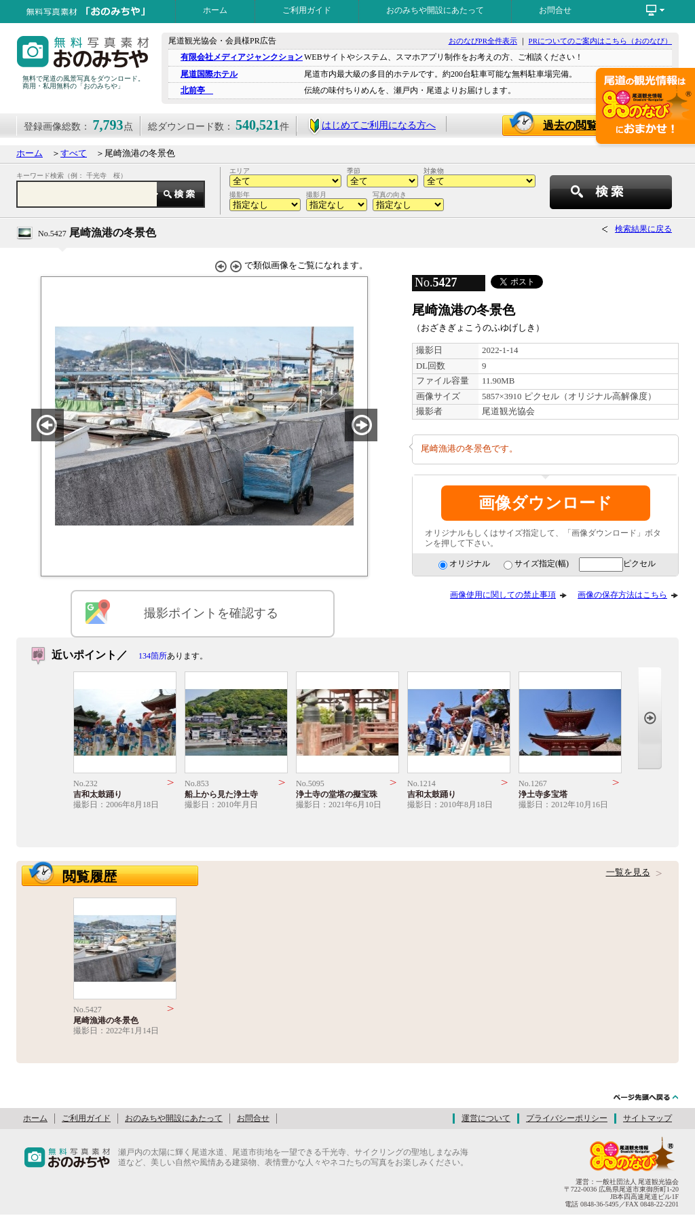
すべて (73, 153)
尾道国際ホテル (209, 74)
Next (650, 718)
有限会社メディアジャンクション (242, 57)
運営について (486, 1118)
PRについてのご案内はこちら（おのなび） (600, 41)
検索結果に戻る (643, 229)
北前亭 (197, 90)
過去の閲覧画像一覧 (598, 125)
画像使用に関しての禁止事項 (503, 594)
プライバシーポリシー (566, 1118)
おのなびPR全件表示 (483, 41)
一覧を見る (628, 872)
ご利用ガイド (306, 10)
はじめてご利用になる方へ (371, 125)
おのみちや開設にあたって (435, 10)
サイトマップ (647, 1118)
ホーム (215, 10)
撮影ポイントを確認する (211, 613)
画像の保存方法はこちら (622, 594)
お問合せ (555, 10)
